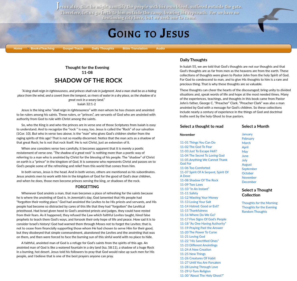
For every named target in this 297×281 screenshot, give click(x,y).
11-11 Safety (189, 193)
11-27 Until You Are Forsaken (200, 262)
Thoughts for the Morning (260, 203)
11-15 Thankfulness (193, 210)
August (247, 164)
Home (18, 48)
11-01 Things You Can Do (198, 142)
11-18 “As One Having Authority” (203, 223)
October (247, 173)
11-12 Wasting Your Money (199, 197)
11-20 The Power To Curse (198, 232)
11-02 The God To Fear (196, 147)
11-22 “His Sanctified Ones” (199, 241)
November (249, 177)
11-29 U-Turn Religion (195, 271)
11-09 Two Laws (191, 184)
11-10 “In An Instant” (194, 189)
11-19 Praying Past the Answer (201, 228)
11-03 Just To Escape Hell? (198, 151)
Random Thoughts (254, 211)
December (249, 182)
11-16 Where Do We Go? (198, 215)
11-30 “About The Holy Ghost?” (202, 275)
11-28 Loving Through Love (199, 267)
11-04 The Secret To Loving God (202, 155)
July (244, 160)
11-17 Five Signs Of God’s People (203, 219)
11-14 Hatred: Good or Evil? (199, 206)
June (245, 156)
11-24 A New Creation (195, 249)
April (245, 147)
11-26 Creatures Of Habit (198, 258)
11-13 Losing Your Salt (195, 202)
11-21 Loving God (192, 236)
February (248, 138)
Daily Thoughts (103, 48)
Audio (160, 48)
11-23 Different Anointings (198, 245)
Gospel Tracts (73, 48)
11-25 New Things (193, 254)
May (245, 151)
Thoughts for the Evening (259, 207)
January (247, 134)
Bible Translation (135, 48)
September (249, 169)
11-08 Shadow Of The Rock (199, 180)
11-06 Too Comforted (195, 168)
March (246, 143)
